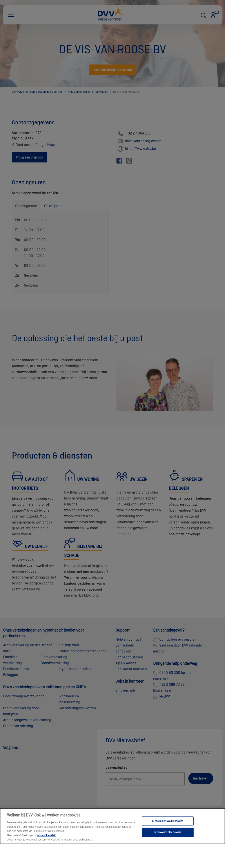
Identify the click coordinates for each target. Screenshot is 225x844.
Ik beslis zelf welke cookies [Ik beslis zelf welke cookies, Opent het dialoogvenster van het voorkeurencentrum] (167, 825)
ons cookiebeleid (46, 839)
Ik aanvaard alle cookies (167, 836)
